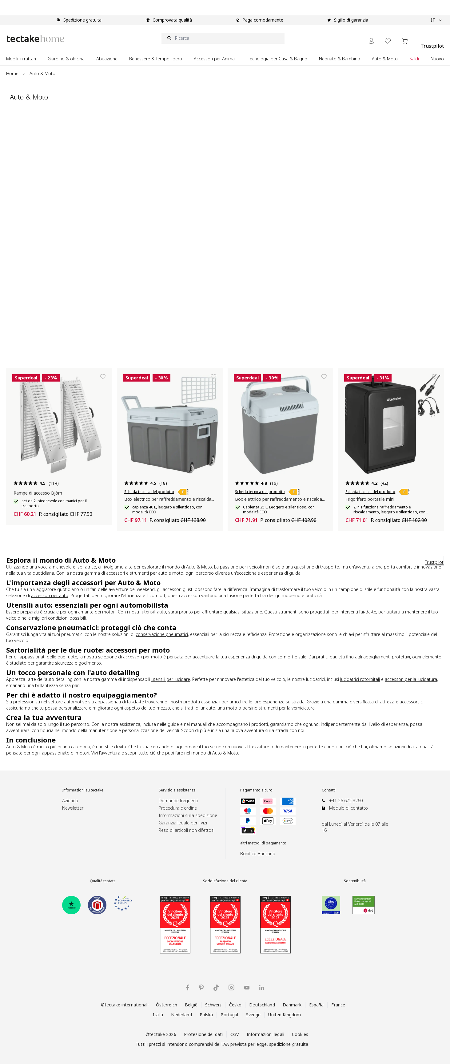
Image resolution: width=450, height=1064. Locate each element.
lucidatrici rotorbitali (360, 679)
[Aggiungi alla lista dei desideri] (103, 376)
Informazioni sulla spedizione (188, 815)
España (316, 1005)
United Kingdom (284, 1014)
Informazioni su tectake (82, 790)
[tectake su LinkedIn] (261, 987)
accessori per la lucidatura (411, 679)
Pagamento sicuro (256, 790)
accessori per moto (142, 657)
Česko (235, 1005)
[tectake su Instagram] (231, 987)
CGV (234, 1034)
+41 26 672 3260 (346, 800)
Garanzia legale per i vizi (183, 823)
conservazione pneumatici (162, 634)
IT (436, 20)
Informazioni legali (265, 1034)
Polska (206, 1014)
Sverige (253, 1014)
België (191, 1005)
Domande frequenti (178, 800)
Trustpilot (432, 45)
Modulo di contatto (348, 808)
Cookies (300, 1034)
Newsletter (72, 808)
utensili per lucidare (170, 679)
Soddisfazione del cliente (225, 881)
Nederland (181, 1014)
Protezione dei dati (203, 1034)
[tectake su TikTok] (216, 988)
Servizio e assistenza (177, 790)
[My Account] (371, 41)
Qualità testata (103, 881)
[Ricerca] (223, 38)
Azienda (70, 800)
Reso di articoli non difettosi (186, 830)
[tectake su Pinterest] (201, 988)
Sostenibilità (355, 881)
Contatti (329, 790)
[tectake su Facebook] (187, 987)
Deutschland (262, 1005)
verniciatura (303, 708)
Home (12, 73)
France (338, 1005)
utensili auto (154, 612)
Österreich (166, 1005)
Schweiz (213, 1005)
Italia (158, 1014)
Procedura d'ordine (178, 808)
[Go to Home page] (35, 38)
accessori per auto (49, 595)
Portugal (229, 1014)
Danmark (292, 1005)
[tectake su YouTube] (246, 987)
